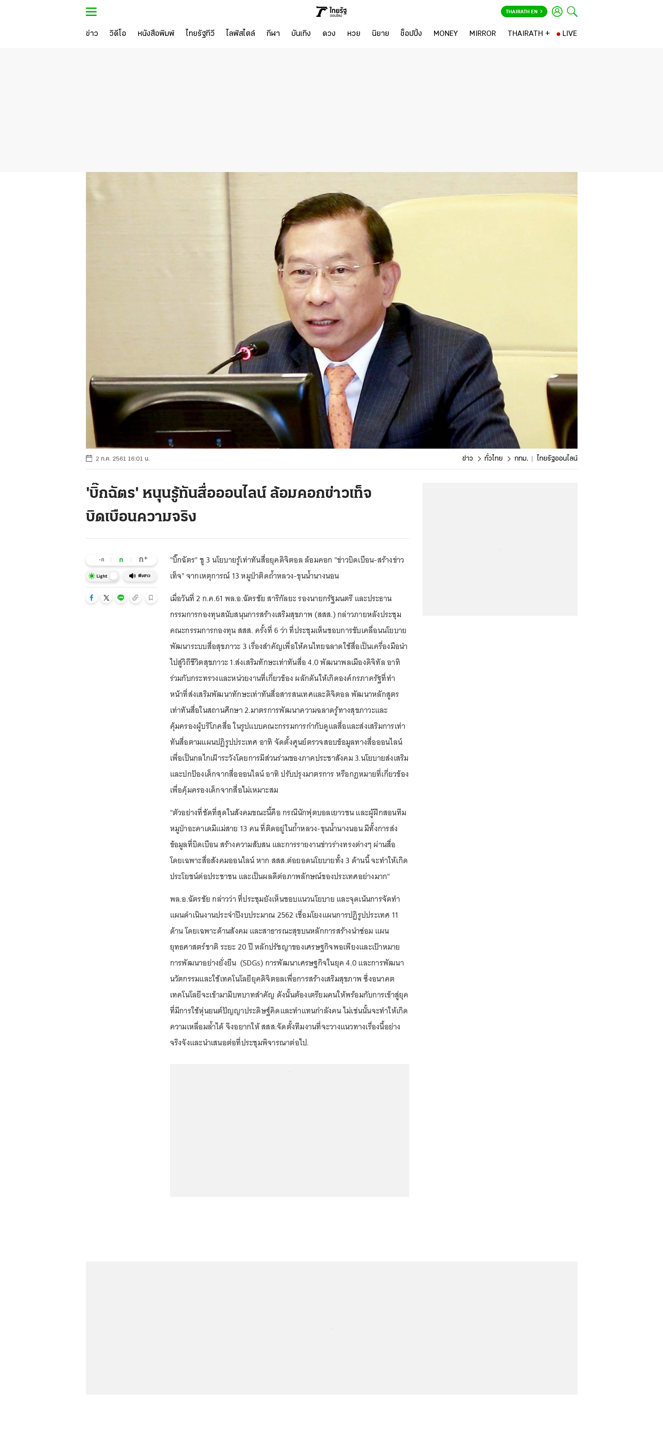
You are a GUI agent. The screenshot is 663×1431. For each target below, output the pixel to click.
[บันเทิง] (301, 34)
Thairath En (524, 12)
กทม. (521, 458)
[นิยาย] (380, 34)
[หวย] (354, 34)
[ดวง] (329, 34)
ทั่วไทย (494, 458)
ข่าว (467, 458)
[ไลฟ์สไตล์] (240, 34)
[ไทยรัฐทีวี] (200, 34)
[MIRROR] (482, 34)
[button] (91, 597)
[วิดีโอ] (117, 34)
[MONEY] (446, 34)
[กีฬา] (273, 34)
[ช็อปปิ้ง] (411, 34)
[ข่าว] (92, 34)
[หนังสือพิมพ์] (156, 34)
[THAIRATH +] (529, 34)
